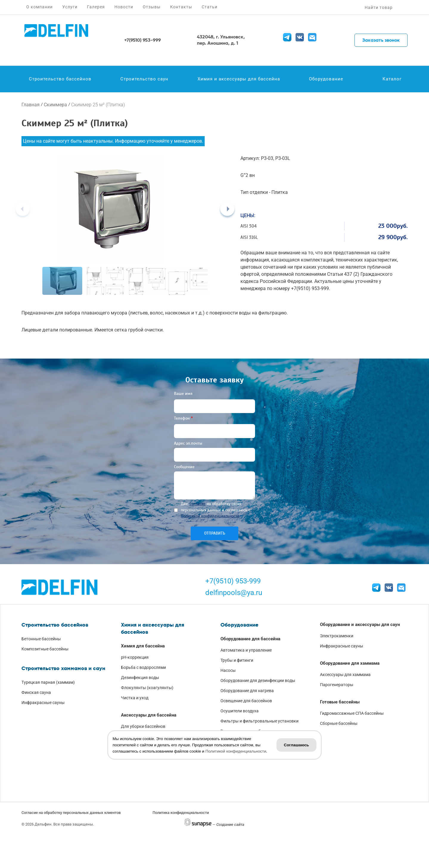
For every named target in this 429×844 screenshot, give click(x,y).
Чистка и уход (134, 697)
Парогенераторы (336, 684)
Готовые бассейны (340, 702)
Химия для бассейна (143, 646)
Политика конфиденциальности (181, 812)
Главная (30, 105)
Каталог (392, 79)
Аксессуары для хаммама (345, 674)
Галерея (96, 6)
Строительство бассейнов (60, 79)
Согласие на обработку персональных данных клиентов (71, 812)
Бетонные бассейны (41, 638)
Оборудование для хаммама (350, 663)
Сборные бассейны (339, 723)
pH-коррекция (135, 657)
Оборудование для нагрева (247, 690)
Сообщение (184, 466)
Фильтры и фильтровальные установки (259, 721)
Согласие (197, 503)
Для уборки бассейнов (143, 726)
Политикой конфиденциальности (210, 515)
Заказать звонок (381, 40)
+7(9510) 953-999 (233, 581)
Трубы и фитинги (236, 660)
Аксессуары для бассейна (148, 715)
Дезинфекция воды (140, 677)
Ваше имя (183, 393)
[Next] (227, 209)
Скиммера (55, 105)
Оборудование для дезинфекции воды (257, 680)
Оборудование (326, 79)
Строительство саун (144, 79)
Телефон (182, 418)
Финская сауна (36, 692)
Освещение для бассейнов (246, 700)
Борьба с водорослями (143, 667)
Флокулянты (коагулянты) (147, 687)
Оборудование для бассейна (250, 638)
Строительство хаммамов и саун (63, 668)
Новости (123, 6)
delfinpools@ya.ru (233, 592)
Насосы (228, 670)
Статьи (209, 6)
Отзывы (152, 6)
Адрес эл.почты (188, 443)
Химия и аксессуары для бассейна (239, 79)
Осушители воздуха (239, 710)
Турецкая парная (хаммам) (48, 682)
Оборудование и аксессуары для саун (360, 624)
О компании (39, 6)
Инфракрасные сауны (43, 702)
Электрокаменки (336, 635)
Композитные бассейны (45, 649)
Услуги (69, 6)
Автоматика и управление (246, 650)
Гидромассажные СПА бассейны (352, 713)
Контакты (181, 6)
